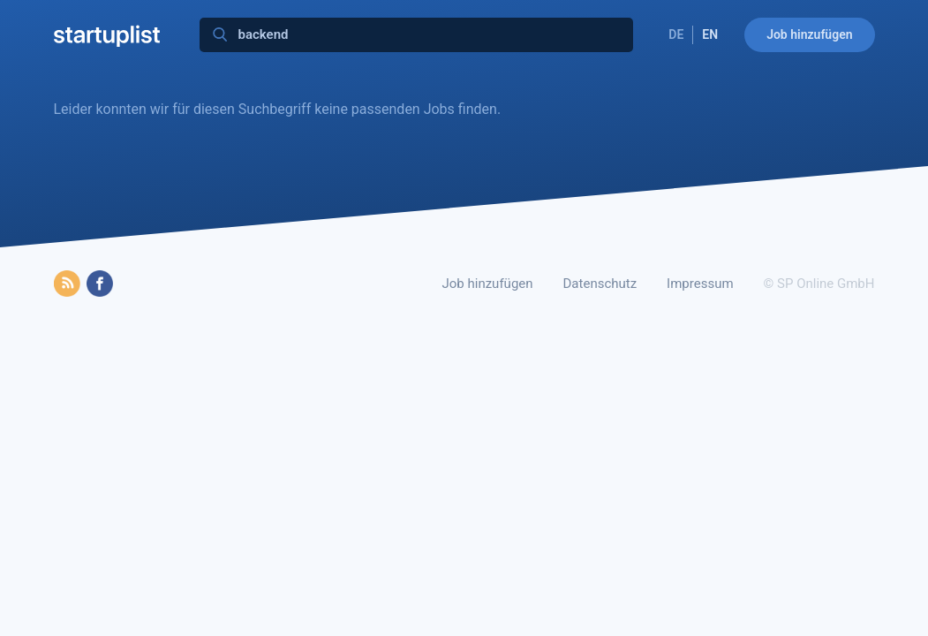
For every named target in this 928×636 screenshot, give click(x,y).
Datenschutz (600, 284)
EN (710, 34)
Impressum (700, 284)
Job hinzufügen (809, 34)
